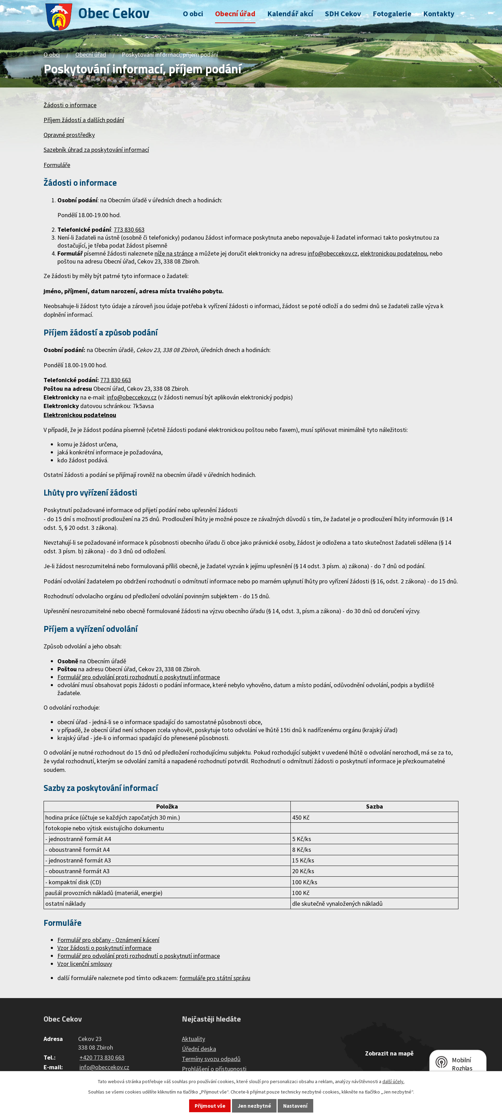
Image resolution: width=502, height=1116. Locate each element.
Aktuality (193, 1039)
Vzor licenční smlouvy (84, 964)
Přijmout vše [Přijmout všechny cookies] (210, 1106)
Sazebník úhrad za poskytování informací (96, 150)
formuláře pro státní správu (214, 978)
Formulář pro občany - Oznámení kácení (108, 940)
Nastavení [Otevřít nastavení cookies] (295, 1106)
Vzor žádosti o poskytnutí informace (104, 948)
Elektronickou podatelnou (80, 415)
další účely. (393, 1081)
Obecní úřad (235, 13)
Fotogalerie (392, 13)
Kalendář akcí (290, 13)
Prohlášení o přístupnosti (214, 1069)
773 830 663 (115, 380)
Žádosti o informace (70, 105)
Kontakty (438, 13)
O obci (193, 13)
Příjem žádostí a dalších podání (84, 120)
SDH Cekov (343, 13)
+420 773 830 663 (102, 1057)
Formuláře (57, 165)
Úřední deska (199, 1049)
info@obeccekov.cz (132, 397)
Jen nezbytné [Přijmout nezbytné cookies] (254, 1106)
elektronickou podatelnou (393, 253)
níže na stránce (174, 253)
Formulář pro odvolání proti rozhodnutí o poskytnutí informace (138, 677)
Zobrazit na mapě (389, 1053)
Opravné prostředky (69, 135)
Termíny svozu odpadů (211, 1059)
